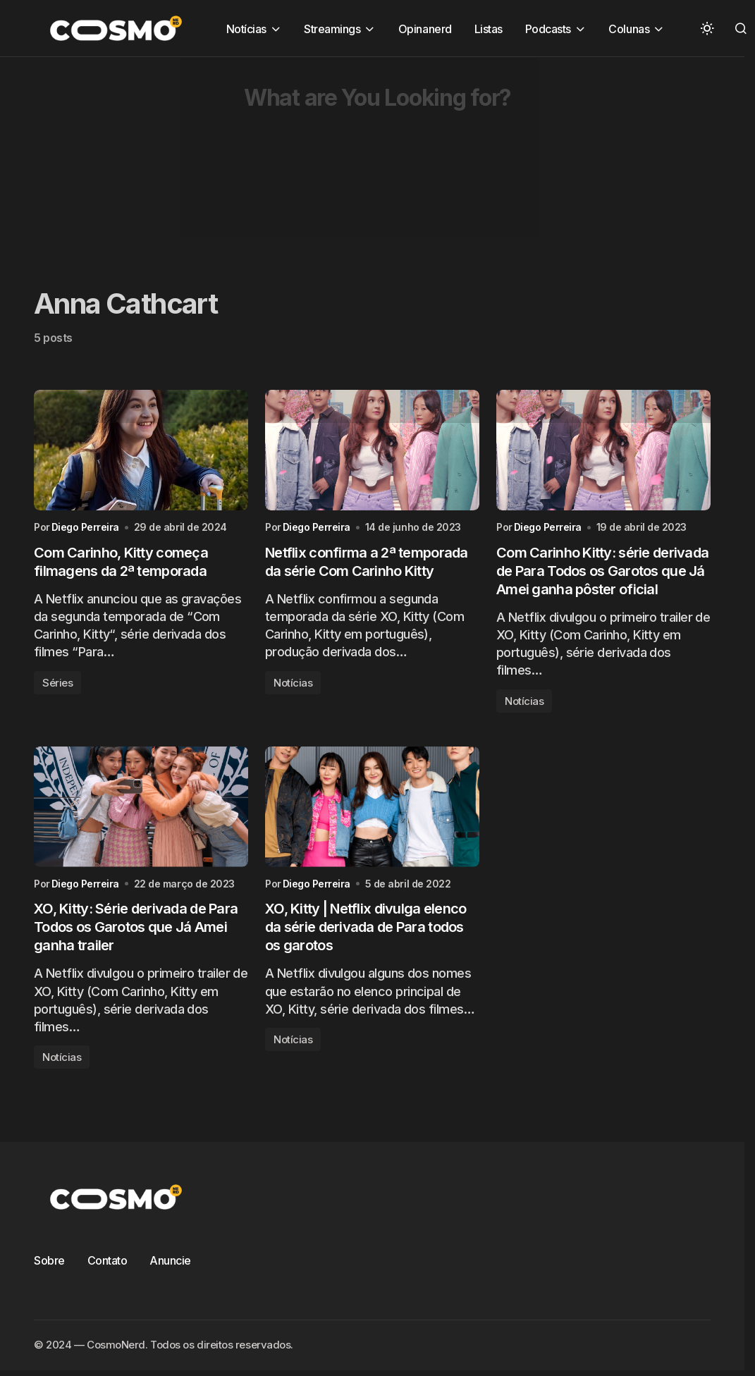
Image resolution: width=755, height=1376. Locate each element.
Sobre (49, 1260)
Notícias (293, 682)
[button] (707, 28)
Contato (107, 1260)
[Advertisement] (355, 155)
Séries (57, 682)
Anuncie (170, 1260)
